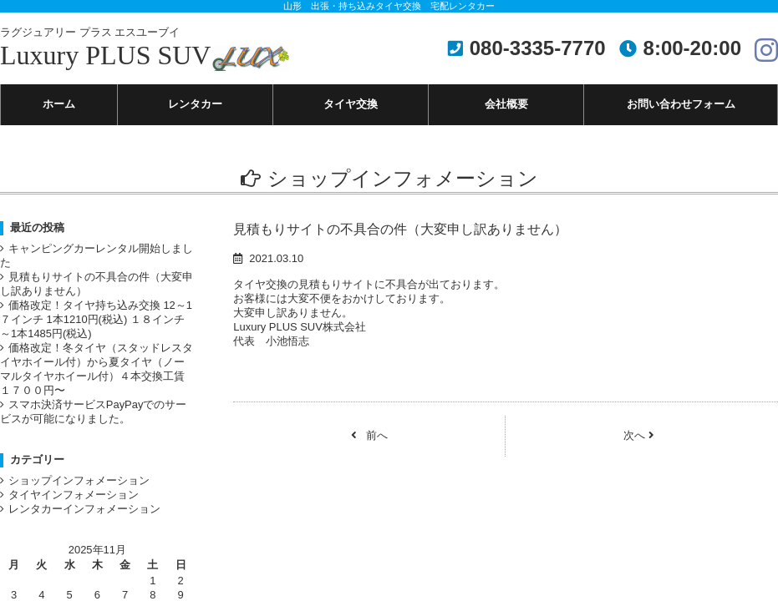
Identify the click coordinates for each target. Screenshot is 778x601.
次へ (639, 448)
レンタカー (194, 105)
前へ (369, 448)
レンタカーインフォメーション (90, 540)
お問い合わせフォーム (681, 105)
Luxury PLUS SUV (144, 48)
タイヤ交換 (350, 105)
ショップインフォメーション (84, 508)
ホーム (58, 105)
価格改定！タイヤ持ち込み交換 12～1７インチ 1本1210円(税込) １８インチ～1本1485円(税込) (94, 332)
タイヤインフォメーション (78, 524)
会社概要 (506, 105)
